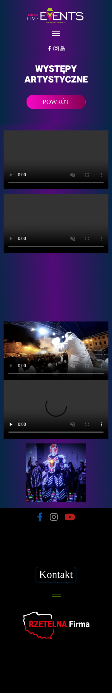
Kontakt (56, 574)
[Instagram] (56, 48)
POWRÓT (56, 101)
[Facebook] (49, 48)
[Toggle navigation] (56, 33)
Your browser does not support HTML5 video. (56, 159)
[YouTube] (62, 48)
